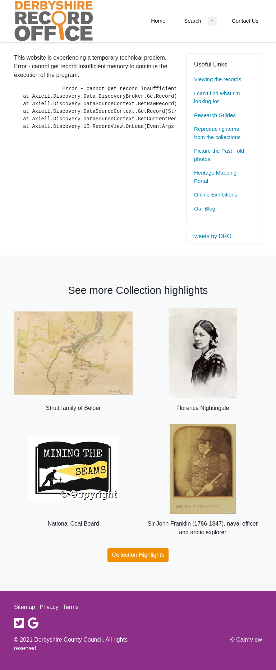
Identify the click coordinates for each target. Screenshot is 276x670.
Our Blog (204, 208)
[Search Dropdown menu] (212, 21)
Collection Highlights (138, 555)
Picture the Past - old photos (219, 155)
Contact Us (245, 21)
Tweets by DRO (211, 236)
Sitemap (24, 607)
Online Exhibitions (215, 194)
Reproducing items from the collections (217, 133)
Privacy (49, 607)
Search (192, 21)
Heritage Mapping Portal (215, 177)
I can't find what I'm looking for (217, 97)
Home (158, 21)
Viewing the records (217, 79)
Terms (71, 607)
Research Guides (215, 115)
